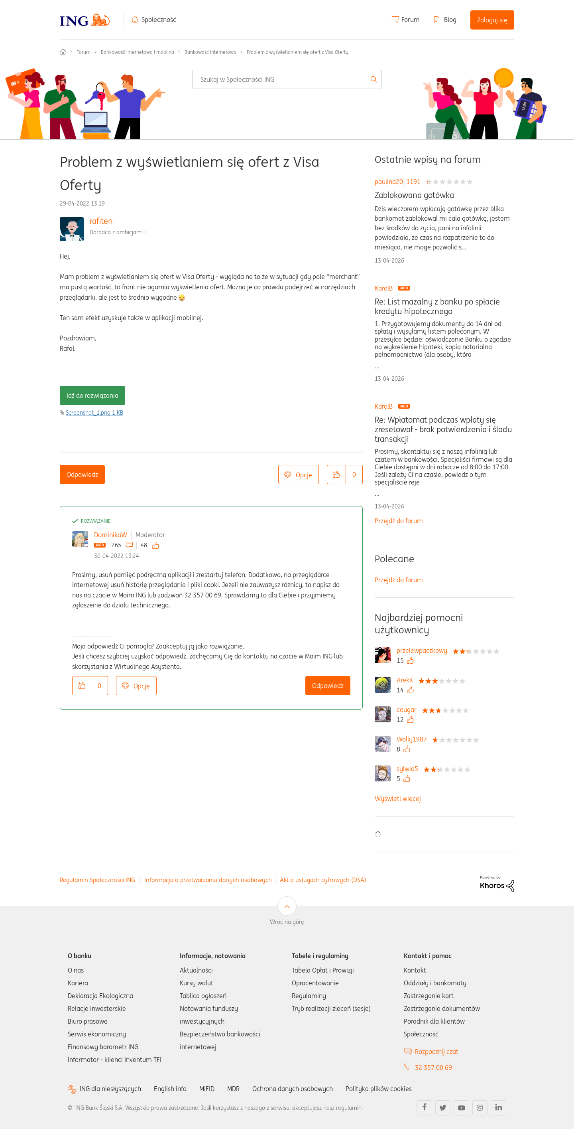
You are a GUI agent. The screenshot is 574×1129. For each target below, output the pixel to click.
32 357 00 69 (433, 1068)
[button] (336, 474)
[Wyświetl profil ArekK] (407, 680)
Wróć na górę (287, 921)
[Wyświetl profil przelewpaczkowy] (424, 650)
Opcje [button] (304, 475)
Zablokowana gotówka (414, 195)
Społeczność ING (63, 52)
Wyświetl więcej (398, 799)
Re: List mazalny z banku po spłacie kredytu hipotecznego (437, 306)
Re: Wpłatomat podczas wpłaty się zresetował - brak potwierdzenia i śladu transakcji (443, 429)
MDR (233, 1089)
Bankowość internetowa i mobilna (137, 52)
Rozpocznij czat (436, 1052)
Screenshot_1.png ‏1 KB (94, 412)
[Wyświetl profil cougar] (409, 710)
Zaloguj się (492, 20)
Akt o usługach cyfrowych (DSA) (323, 880)
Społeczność (159, 20)
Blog (450, 20)
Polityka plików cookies (379, 1089)
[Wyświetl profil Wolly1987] (414, 739)
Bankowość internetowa (210, 52)
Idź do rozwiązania (92, 395)
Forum (410, 20)
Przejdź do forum (399, 521)
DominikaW (110, 535)
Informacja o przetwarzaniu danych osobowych (208, 880)
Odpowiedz (82, 474)
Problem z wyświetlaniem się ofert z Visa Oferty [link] (297, 52)
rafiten (101, 221)
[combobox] (286, 79)
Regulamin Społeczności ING (97, 880)
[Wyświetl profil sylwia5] (409, 769)
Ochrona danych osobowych (292, 1089)
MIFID (206, 1089)
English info (170, 1089)
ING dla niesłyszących (110, 1089)
